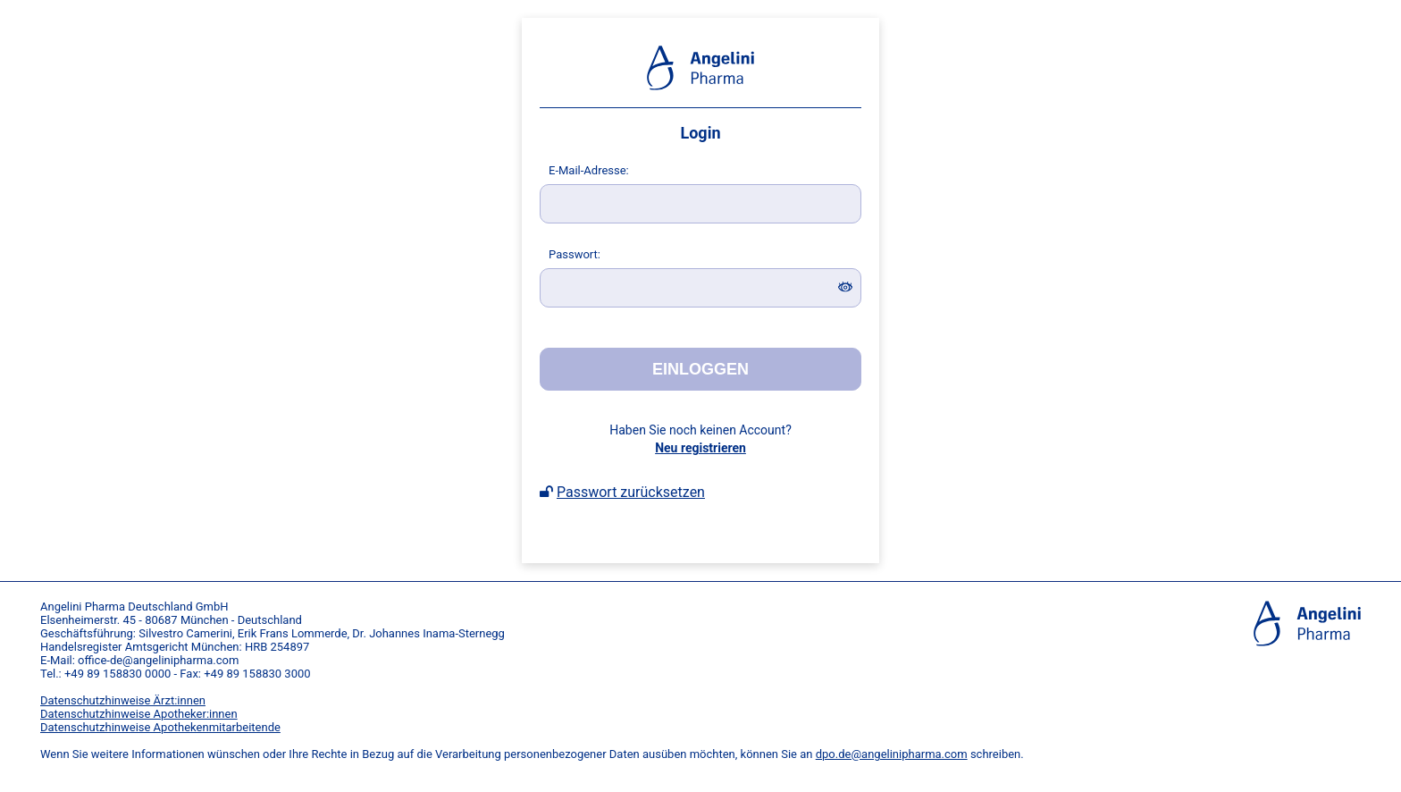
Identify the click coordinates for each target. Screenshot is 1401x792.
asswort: (574, 254)
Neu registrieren (700, 448)
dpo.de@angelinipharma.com (892, 754)
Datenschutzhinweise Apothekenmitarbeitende (160, 727)
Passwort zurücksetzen (631, 492)
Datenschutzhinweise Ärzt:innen (123, 700)
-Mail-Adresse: (589, 170)
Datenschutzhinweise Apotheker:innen (139, 713)
